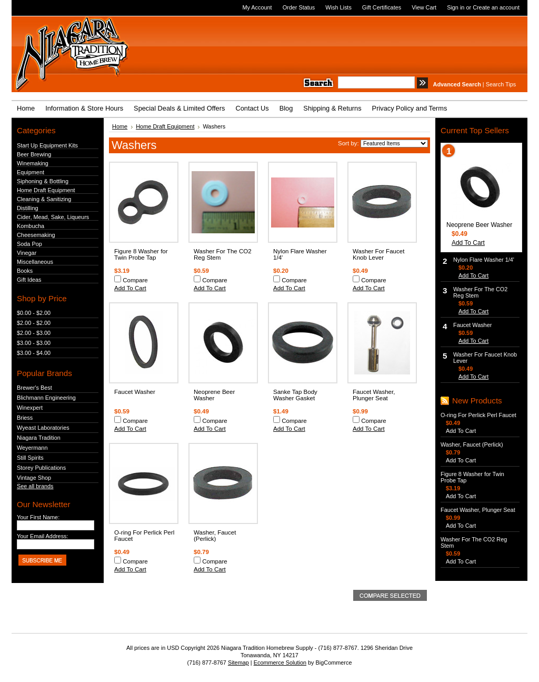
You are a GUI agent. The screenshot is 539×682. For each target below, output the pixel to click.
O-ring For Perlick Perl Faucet (478, 415)
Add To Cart (130, 288)
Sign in (455, 7)
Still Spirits (30, 457)
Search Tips (501, 84)
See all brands (35, 486)
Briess (25, 417)
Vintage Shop (34, 478)
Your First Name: (38, 517)
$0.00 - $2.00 (34, 313)
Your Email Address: (42, 536)
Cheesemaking (36, 235)
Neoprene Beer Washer (214, 395)
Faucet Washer (134, 392)
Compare (135, 280)
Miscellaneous (35, 262)
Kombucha (30, 226)
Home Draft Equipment (46, 190)
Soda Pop (29, 244)
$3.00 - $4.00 (34, 353)
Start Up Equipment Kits (47, 145)
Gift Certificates (381, 7)
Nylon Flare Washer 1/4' (483, 259)
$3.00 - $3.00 (34, 343)
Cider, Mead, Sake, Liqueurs (53, 217)
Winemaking (32, 163)
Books (25, 271)
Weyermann (32, 447)
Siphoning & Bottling (42, 181)
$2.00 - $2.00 (34, 323)
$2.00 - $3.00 (34, 333)
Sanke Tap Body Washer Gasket (295, 395)
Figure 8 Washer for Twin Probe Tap (141, 254)
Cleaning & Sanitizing (44, 199)
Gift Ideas (29, 279)
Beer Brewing (34, 154)
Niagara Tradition (39, 437)
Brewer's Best (34, 387)
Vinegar (26, 253)
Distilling (27, 208)
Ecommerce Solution (280, 662)
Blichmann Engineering (46, 397)
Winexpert (30, 407)
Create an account (496, 7)
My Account (257, 7)
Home (119, 126)
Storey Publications (41, 467)
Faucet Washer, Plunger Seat (374, 395)
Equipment (30, 172)
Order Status (299, 7)
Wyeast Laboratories (43, 427)
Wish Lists (338, 7)
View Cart (424, 7)
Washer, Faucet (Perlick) (215, 535)
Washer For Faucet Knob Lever (378, 254)
